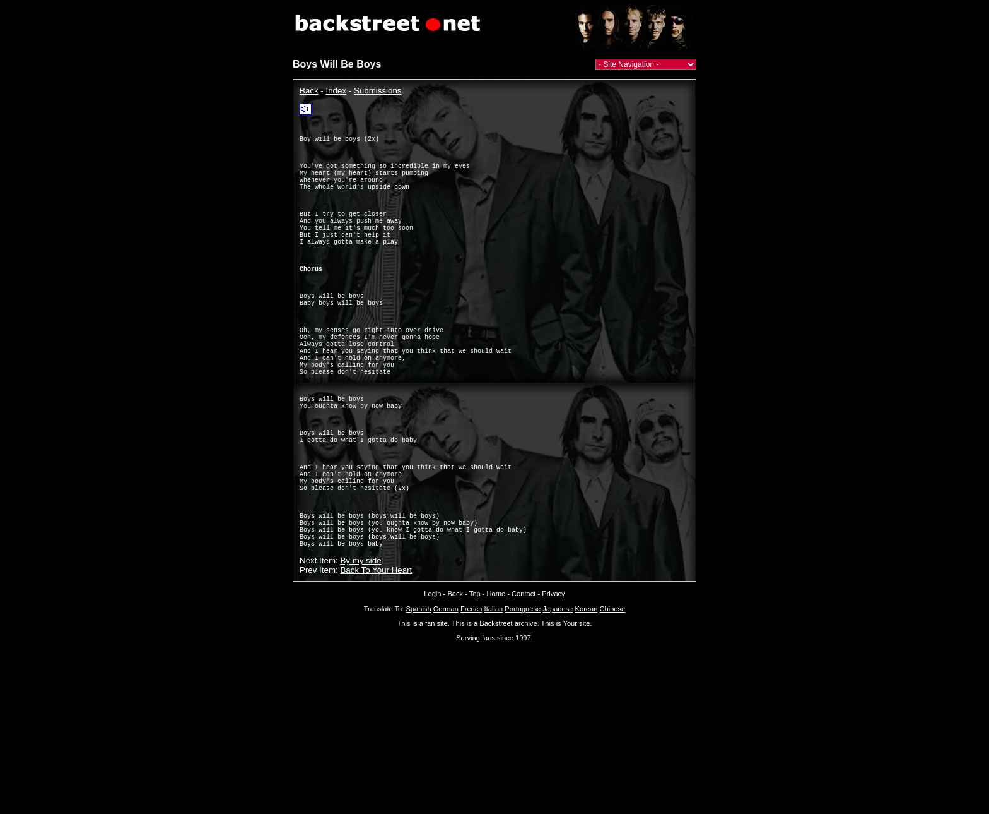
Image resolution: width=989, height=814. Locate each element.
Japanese (557, 709)
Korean (586, 709)
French (471, 709)
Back (309, 90)
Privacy (553, 694)
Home (496, 694)
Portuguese (523, 709)
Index (336, 90)
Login (432, 694)
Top (475, 694)
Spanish (418, 709)
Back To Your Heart (376, 670)
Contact (523, 694)
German (446, 709)
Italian (493, 709)
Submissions (378, 90)
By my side (360, 661)
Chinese (612, 709)
